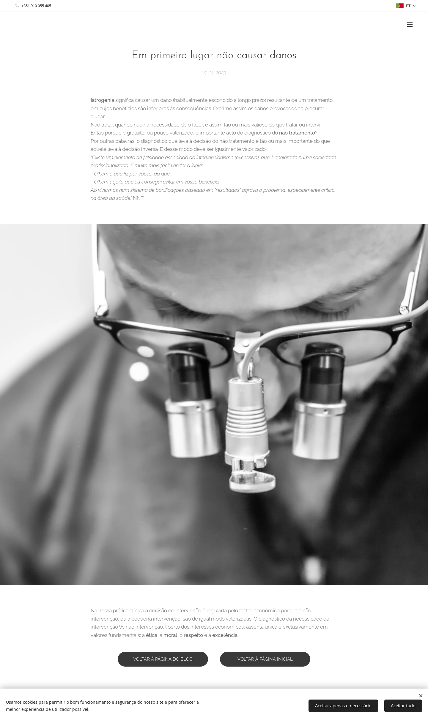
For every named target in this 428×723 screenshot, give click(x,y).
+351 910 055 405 (36, 5)
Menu (410, 24)
